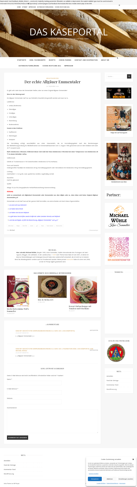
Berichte (25, 226)
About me (105, 60)
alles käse (10, 226)
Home (19, 7)
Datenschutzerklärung (112, 483)
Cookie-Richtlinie (101, 483)
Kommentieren (12, 408)
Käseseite (70, 259)
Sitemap (24, 7)
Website (9, 398)
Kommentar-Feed (112, 385)
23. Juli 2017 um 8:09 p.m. (22, 333)
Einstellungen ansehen (126, 479)
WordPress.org (112, 389)
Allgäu (18, 226)
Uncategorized (52, 78)
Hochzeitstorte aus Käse (119, 182)
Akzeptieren (95, 479)
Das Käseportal (68, 31)
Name (9, 379)
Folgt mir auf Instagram (119, 133)
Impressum (122, 483)
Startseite (21, 60)
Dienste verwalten (93, 474)
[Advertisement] (119, 303)
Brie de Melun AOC (46, 300)
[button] (133, 459)
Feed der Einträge (112, 380)
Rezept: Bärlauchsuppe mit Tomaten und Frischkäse (80, 307)
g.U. (37, 226)
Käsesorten (59, 226)
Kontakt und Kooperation (86, 60)
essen (31, 226)
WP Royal (16, 483)
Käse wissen (50, 226)
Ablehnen (110, 479)
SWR (54, 255)
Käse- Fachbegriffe (37, 60)
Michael (12, 230)
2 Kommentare (93, 230)
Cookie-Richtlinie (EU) (62, 7)
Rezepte (52, 60)
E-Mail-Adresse (12, 389)
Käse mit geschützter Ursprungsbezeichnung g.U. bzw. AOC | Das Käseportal (45, 331)
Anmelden (110, 376)
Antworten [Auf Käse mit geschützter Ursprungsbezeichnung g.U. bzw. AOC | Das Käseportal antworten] (94, 330)
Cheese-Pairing (65, 60)
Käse (42, 226)
